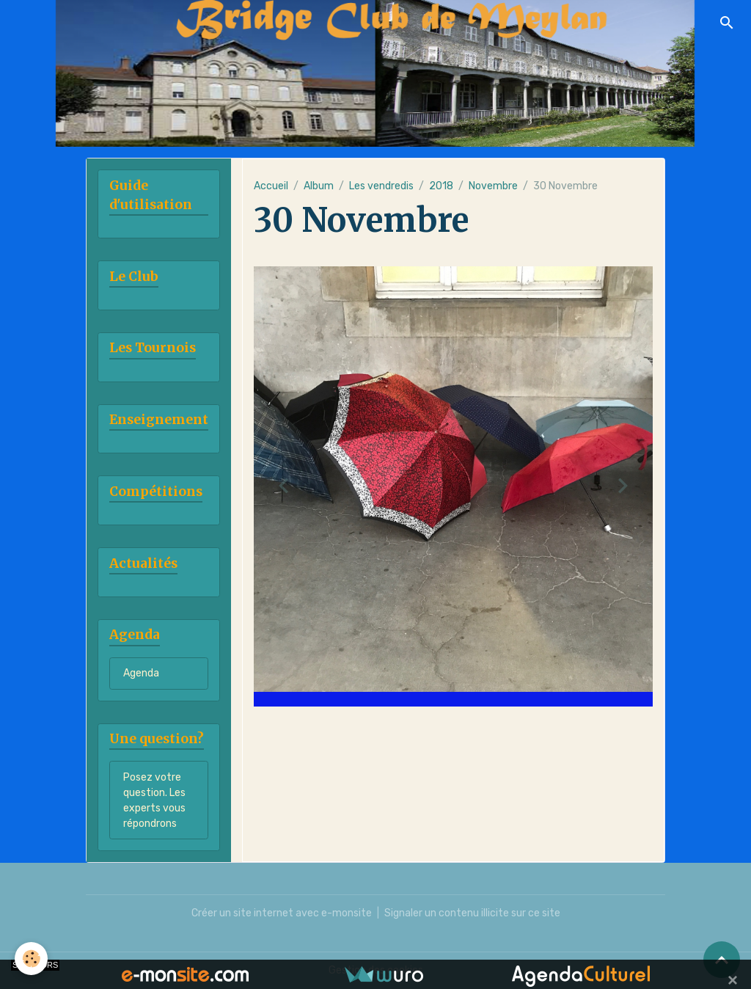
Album (319, 186)
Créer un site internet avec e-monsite (281, 913)
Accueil (271, 186)
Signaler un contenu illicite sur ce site (472, 913)
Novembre (493, 186)
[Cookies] (31, 958)
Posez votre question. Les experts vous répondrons (154, 800)
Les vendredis (381, 186)
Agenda (141, 673)
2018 (441, 186)
